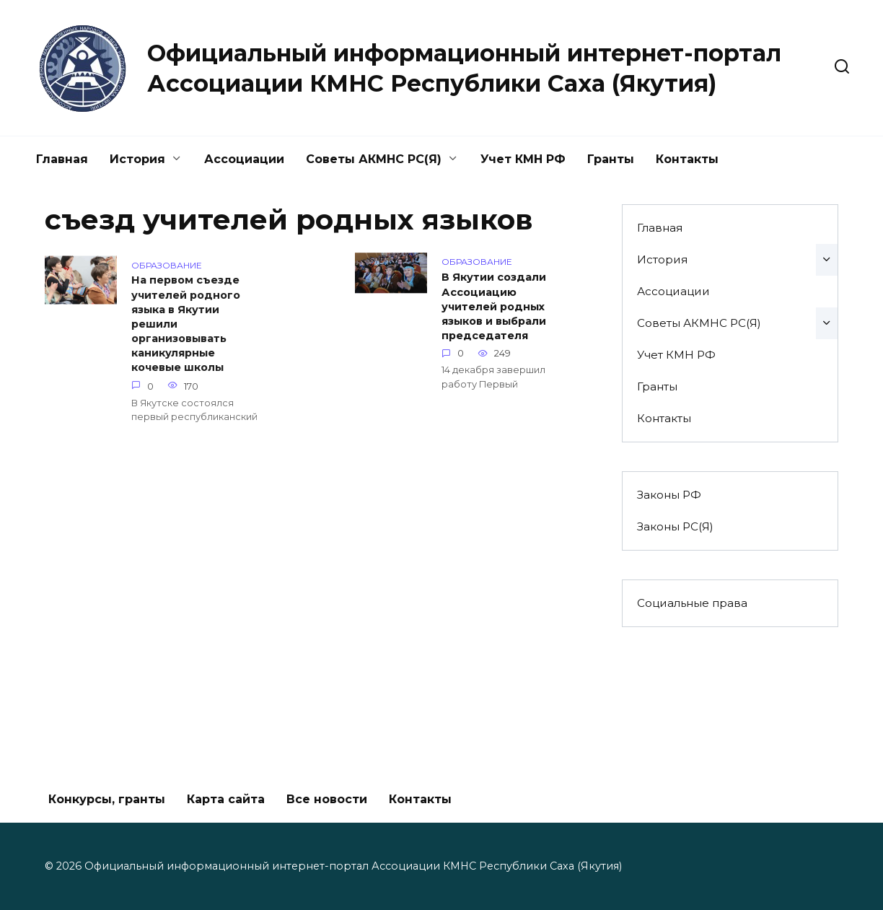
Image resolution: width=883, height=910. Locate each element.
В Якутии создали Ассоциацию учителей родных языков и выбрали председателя (494, 308)
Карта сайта (226, 799)
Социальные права (692, 603)
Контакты (687, 159)
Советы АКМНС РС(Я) (374, 159)
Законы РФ (669, 495)
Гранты (610, 159)
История (137, 159)
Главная (62, 159)
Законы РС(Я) (675, 526)
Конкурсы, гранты (106, 799)
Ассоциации (244, 159)
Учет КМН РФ (523, 159)
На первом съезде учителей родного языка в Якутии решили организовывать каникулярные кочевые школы (185, 325)
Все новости (326, 799)
